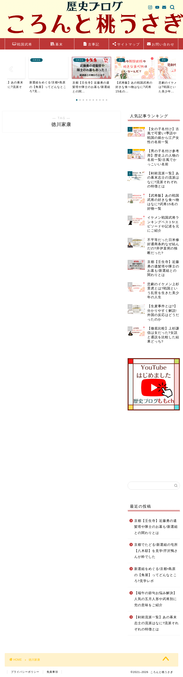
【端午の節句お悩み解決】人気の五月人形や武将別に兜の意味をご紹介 (155, 599)
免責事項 (52, 671)
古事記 (91, 44)
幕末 (57, 44)
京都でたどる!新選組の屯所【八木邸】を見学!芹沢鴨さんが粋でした (156, 551)
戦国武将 (22, 44)
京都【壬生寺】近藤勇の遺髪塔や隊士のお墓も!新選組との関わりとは (156, 527)
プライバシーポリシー (25, 671)
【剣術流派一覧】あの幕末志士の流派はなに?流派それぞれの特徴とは (156, 623)
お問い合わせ (160, 44)
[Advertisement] (153, 446)
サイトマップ (126, 44)
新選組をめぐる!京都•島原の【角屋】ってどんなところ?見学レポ (155, 575)
